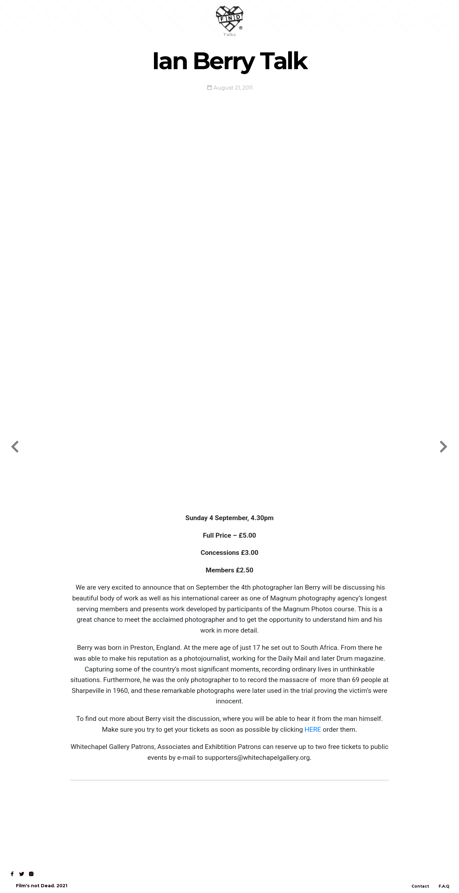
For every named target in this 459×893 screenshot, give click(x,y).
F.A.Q (444, 886)
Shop (45, 18)
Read (69, 18)
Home (19, 18)
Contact (97, 18)
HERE (313, 729)
